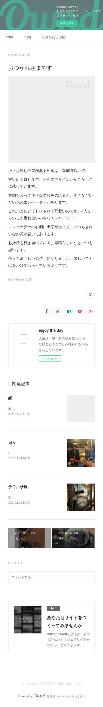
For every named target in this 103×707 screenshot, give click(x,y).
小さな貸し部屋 (53, 37)
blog (28, 37)
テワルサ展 (17, 487)
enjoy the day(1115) (20, 279)
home (9, 37)
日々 (12, 443)
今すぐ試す (67, 23)
